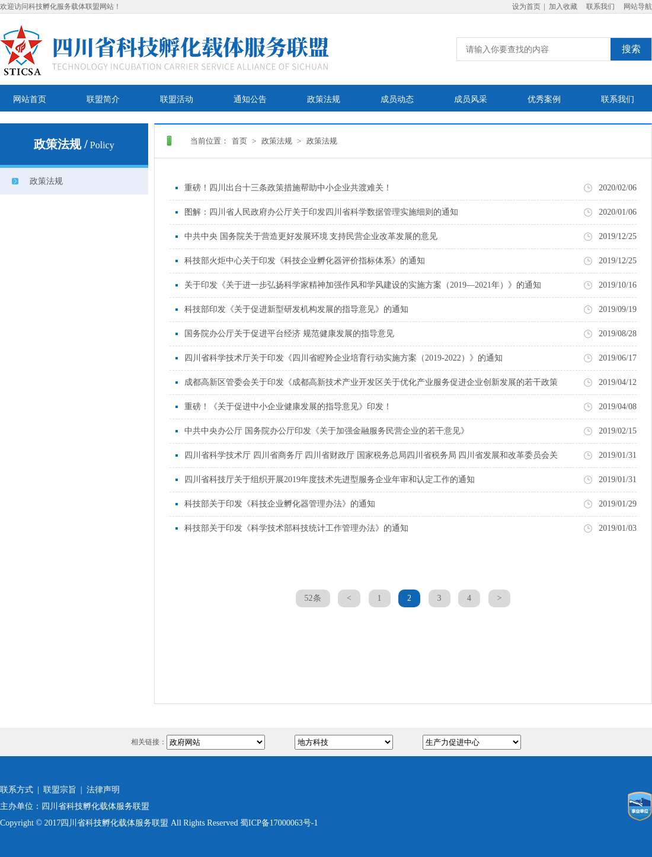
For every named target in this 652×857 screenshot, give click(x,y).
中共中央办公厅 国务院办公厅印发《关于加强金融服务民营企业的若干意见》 (326, 430)
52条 (313, 598)
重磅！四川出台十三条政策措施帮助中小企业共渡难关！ (288, 187)
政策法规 (323, 99)
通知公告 (250, 99)
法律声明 (103, 789)
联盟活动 (176, 99)
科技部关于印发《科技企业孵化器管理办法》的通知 (279, 503)
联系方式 (16, 789)
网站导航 (638, 6)
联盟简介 (103, 99)
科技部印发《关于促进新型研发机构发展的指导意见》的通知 (296, 309)
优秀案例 (544, 99)
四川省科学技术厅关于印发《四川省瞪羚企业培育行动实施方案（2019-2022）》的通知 (343, 357)
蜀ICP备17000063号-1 (279, 822)
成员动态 (397, 99)
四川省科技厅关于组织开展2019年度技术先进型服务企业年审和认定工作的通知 (329, 479)
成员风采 (470, 99)
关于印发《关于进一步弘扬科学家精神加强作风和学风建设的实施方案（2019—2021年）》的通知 (362, 285)
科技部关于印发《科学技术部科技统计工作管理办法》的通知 (296, 528)
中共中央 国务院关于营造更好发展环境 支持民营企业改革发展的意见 (310, 236)
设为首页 (526, 6)
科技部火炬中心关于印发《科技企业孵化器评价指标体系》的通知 (304, 260)
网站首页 (29, 99)
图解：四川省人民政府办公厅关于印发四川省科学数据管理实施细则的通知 (321, 212)
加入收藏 (563, 6)
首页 (239, 140)
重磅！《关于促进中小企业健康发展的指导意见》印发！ (288, 406)
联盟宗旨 (59, 789)
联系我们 (600, 6)
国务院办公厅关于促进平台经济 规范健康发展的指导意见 (289, 333)
